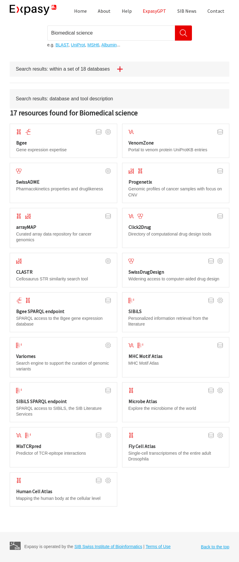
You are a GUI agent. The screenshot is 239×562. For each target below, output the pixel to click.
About (104, 11)
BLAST (62, 44)
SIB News (186, 11)
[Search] (183, 33)
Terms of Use (157, 546)
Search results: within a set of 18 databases (72, 69)
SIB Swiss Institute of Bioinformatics (108, 546)
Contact (215, 11)
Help (127, 11)
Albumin (109, 44)
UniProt (78, 44)
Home (80, 11)
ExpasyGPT (154, 11)
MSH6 (93, 44)
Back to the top (215, 546)
